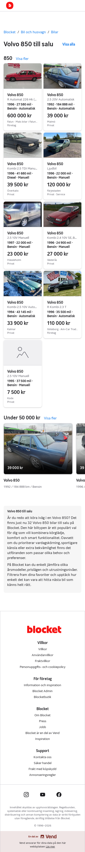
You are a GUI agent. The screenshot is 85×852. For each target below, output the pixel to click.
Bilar (54, 32)
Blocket (10, 32)
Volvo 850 (15, 95)
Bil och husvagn (33, 32)
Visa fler (22, 58)
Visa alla (68, 44)
